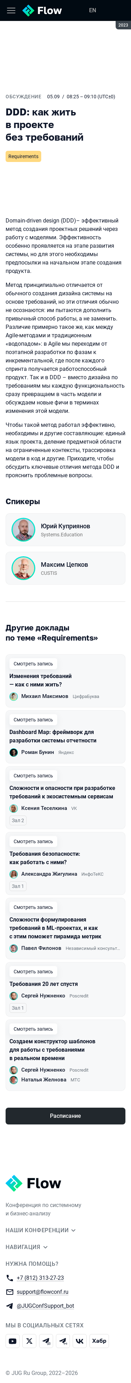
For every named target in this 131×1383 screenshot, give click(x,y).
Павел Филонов (41, 948)
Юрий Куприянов (65, 526)
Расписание (65, 1116)
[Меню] (11, 10)
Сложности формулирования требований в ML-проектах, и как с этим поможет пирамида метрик (55, 928)
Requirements (23, 156)
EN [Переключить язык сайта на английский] (92, 10)
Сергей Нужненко (43, 996)
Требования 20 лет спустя (43, 984)
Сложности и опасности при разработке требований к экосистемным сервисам (62, 792)
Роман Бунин (37, 752)
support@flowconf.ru (42, 1291)
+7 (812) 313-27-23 (40, 1277)
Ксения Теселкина (44, 808)
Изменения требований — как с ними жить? (40, 680)
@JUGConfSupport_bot (45, 1305)
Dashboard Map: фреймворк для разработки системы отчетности (52, 736)
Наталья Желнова (43, 1079)
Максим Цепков (64, 564)
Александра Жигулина (49, 874)
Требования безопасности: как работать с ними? (44, 858)
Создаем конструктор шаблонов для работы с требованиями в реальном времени (52, 1049)
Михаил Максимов (44, 696)
